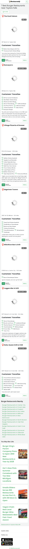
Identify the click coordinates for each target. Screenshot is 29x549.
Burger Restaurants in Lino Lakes (13, 411)
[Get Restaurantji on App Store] (7, 540)
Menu (24, 60)
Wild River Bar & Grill (12, 244)
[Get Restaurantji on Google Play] (7, 544)
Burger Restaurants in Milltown (12, 413)
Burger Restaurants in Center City (13, 405)
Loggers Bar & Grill (11, 288)
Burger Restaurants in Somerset (13, 430)
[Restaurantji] (14, 1)
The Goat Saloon (10, 16)
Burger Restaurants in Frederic (12, 409)
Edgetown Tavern (11, 189)
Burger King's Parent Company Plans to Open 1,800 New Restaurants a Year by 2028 (10, 454)
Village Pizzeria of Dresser (14, 125)
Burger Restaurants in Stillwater (13, 432)
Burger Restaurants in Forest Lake (13, 407)
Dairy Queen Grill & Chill (13, 345)
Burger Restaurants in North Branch (14, 420)
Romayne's (8, 65)
